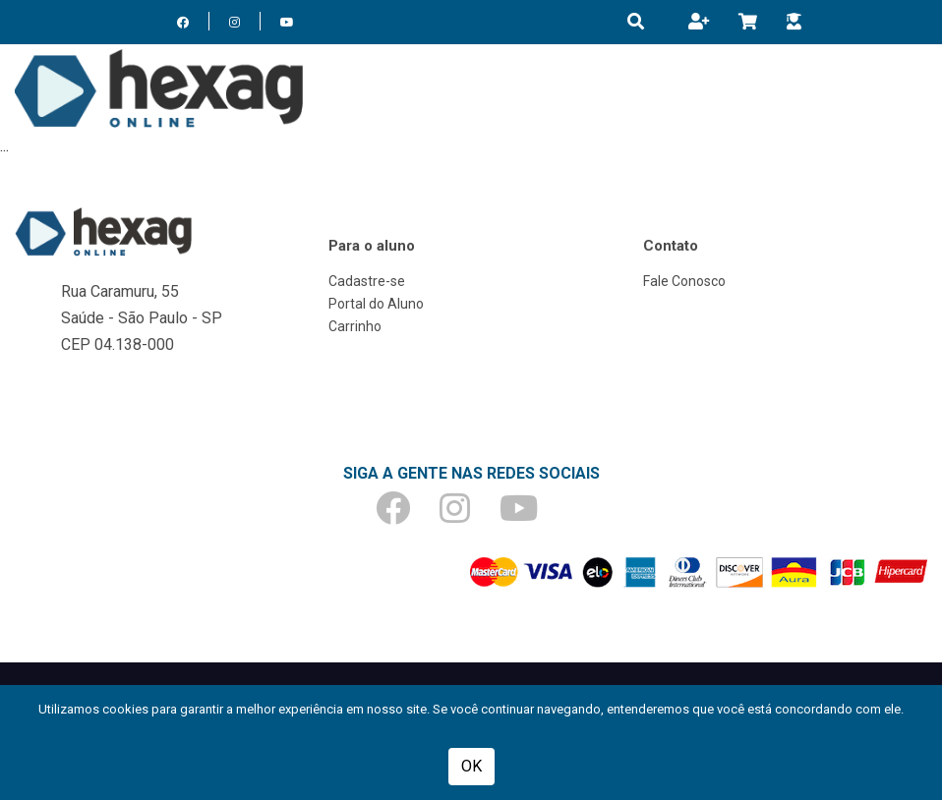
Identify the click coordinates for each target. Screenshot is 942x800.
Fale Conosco (684, 281)
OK (471, 766)
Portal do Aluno (376, 304)
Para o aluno (371, 246)
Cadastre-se (366, 281)
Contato (670, 246)
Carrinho (355, 326)
